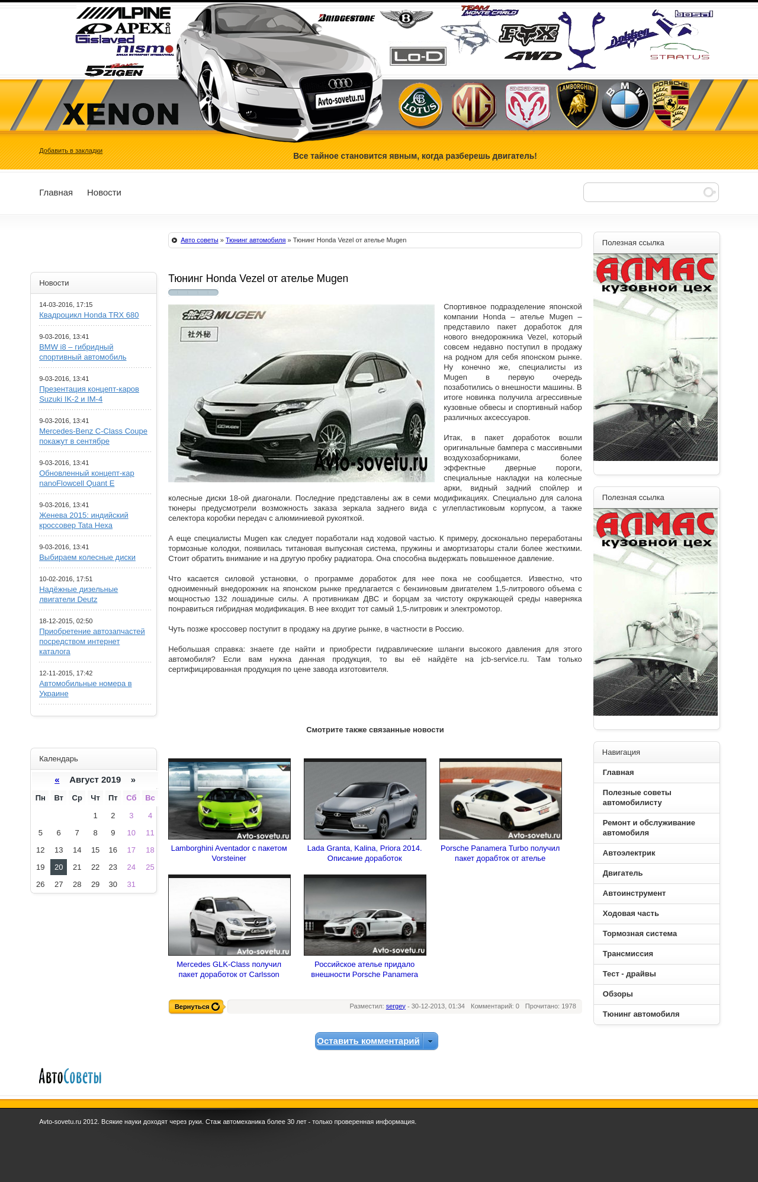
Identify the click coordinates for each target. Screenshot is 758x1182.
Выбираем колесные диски (87, 557)
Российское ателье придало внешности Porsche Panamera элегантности (364, 974)
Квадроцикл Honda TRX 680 (89, 314)
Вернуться (192, 1006)
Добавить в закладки (70, 150)
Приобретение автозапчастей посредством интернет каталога (92, 641)
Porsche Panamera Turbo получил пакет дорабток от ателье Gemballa (500, 858)
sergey (396, 1006)
